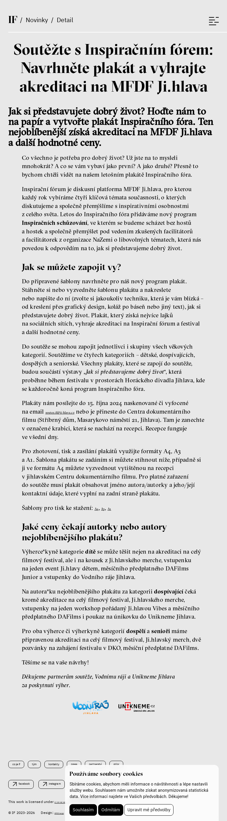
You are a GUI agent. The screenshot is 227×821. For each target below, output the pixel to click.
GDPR (158, 762)
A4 (98, 507)
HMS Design (64, 812)
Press (98, 762)
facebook (29, 783)
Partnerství (128, 762)
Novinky (38, 21)
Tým (43, 762)
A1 (117, 507)
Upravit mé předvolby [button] (149, 809)
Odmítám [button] (111, 809)
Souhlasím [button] (83, 809)
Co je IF (20, 762)
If (13, 21)
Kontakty (70, 762)
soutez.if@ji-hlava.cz (72, 411)
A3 (108, 507)
